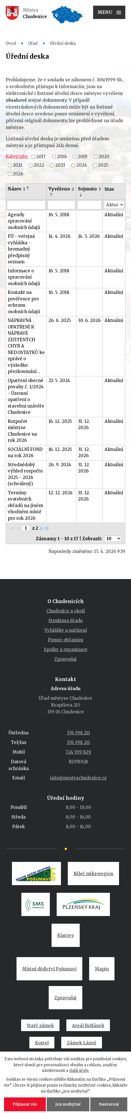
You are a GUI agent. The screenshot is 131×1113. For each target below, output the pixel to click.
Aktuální (114, 214)
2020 (104, 156)
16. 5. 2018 (58, 214)
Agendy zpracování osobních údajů (24, 221)
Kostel (42, 1043)
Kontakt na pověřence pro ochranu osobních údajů (24, 302)
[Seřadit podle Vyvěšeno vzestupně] (51, 193)
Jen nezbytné (68, 1104)
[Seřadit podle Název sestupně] (28, 189)
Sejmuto (89, 189)
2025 (103, 165)
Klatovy (65, 935)
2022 (39, 165)
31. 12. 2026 (84, 425)
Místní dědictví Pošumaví (49, 969)
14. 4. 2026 (59, 236)
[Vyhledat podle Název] (26, 204)
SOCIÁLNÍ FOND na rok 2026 (25, 453)
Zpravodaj (65, 659)
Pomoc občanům (65, 640)
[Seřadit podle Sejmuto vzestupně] (81, 193)
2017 (41, 156)
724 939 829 (78, 752)
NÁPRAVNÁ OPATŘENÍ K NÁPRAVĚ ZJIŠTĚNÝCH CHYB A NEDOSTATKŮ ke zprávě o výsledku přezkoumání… (26, 346)
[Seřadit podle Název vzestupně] (28, 187)
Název (16, 189)
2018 (62, 156)
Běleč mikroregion (93, 873)
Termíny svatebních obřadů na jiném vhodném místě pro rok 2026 (25, 505)
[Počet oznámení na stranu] (112, 538)
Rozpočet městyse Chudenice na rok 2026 (22, 431)
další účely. (79, 1070)
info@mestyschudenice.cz (78, 778)
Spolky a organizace (65, 649)
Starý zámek (40, 1025)
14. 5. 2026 (89, 236)
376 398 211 (78, 732)
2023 (60, 165)
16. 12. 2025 (60, 421)
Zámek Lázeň (81, 1043)
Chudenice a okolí (65, 611)
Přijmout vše (25, 1104)
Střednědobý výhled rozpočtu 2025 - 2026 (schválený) (25, 474)
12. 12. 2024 (60, 492)
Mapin (102, 969)
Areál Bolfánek (88, 1025)
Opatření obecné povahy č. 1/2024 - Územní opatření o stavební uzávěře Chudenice (26, 396)
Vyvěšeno (61, 189)
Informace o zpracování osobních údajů (24, 277)
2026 (18, 173)
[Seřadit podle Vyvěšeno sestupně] (51, 196)
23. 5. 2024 (59, 380)
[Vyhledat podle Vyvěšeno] (61, 204)
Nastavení (109, 1104)
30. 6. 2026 (89, 320)
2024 (81, 165)
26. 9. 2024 (59, 464)
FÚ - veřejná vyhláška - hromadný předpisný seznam (21, 249)
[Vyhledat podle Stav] (114, 204)
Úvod (11, 43)
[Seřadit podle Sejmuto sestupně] (81, 196)
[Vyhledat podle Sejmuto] (89, 204)
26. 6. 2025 (59, 320)
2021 (17, 165)
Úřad (33, 43)
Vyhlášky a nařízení (65, 630)
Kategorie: (17, 156)
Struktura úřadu (65, 620)
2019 (82, 156)
